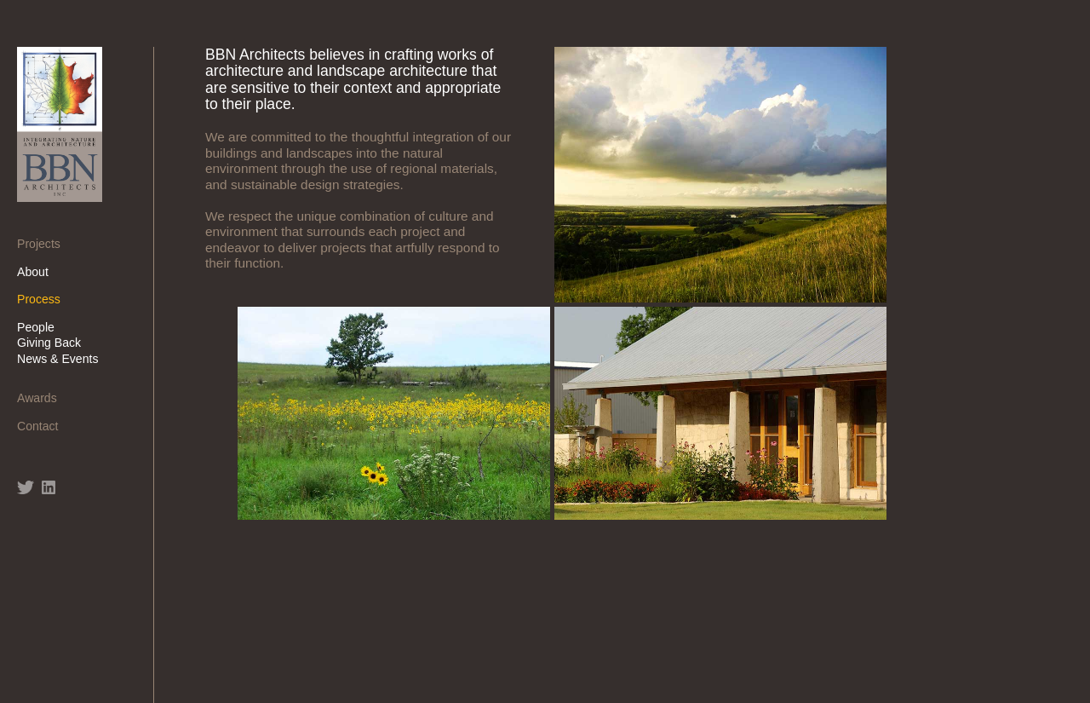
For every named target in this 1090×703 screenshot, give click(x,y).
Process (44, 299)
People (41, 327)
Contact (43, 426)
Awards (43, 398)
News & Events (63, 359)
